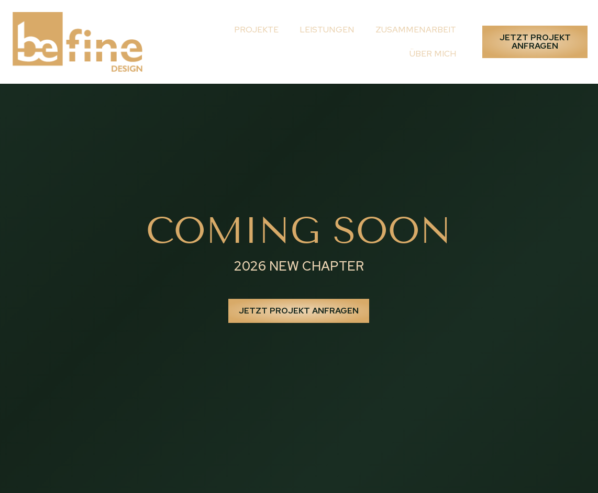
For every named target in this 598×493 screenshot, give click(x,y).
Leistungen (327, 29)
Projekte (256, 29)
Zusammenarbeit (415, 29)
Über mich (432, 53)
